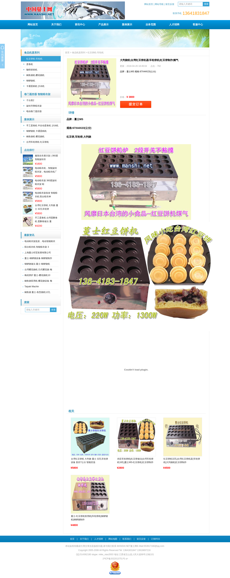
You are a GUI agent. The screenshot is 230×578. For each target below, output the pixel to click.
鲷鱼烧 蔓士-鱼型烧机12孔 (37, 292)
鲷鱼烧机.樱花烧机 (35, 75)
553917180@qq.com (154, 546)
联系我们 (126, 539)
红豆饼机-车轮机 (34, 58)
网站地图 (112, 539)
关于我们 (56, 24)
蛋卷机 (29, 64)
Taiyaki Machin (31, 286)
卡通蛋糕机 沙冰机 (35, 86)
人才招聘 (174, 24)
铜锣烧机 (30, 80)
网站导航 (159, 4)
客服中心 (198, 24)
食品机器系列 (31, 52)
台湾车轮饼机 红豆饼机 (37, 142)
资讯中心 (80, 24)
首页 (67, 52)
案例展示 (127, 24)
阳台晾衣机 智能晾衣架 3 (36, 247)
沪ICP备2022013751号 (114, 558)
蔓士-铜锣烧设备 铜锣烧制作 (38, 258)
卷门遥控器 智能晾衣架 (37, 94)
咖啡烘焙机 (31, 69)
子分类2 (30, 100)
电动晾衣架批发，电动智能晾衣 (39, 241)
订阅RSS (155, 539)
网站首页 (148, 4)
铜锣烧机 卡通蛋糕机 (36, 131)
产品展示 (103, 24)
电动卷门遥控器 (34, 111)
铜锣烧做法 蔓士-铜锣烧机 (37, 264)
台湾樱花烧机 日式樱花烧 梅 (38, 269)
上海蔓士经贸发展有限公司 (37, 252)
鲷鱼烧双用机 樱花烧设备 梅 (38, 281)
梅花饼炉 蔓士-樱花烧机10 (37, 275)
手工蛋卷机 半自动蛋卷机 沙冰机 (42, 125)
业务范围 (151, 24)
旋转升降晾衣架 (34, 106)
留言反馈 (169, 4)
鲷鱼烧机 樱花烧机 (35, 136)
